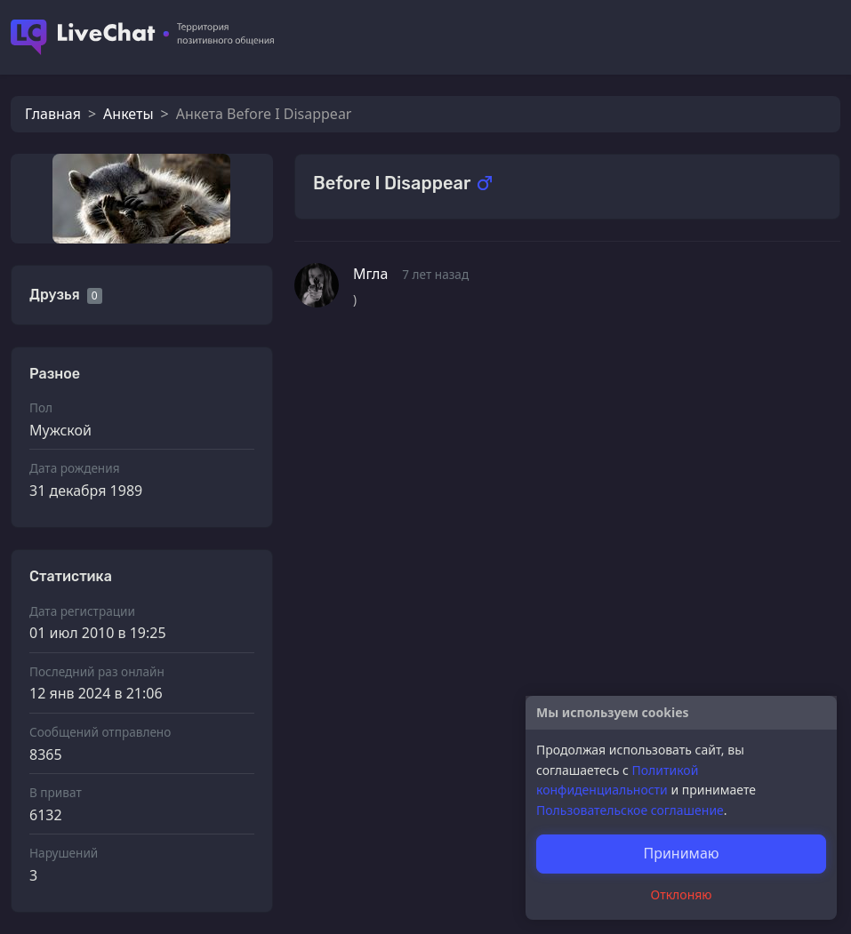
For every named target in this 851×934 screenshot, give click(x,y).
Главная (53, 114)
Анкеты (128, 114)
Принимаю (681, 853)
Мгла (370, 273)
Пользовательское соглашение (630, 810)
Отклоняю (681, 894)
